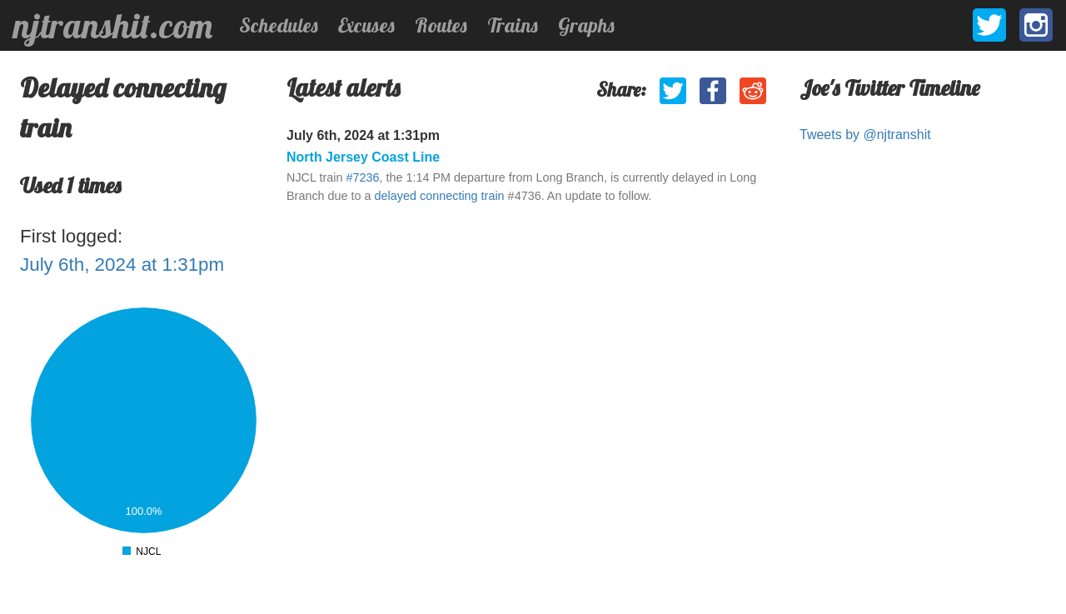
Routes (441, 24)
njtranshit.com (112, 25)
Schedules (278, 24)
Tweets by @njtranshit (865, 134)
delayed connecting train (440, 195)
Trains (512, 24)
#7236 (362, 177)
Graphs (586, 24)
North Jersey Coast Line (363, 157)
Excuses (366, 24)
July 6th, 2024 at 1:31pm (122, 264)
